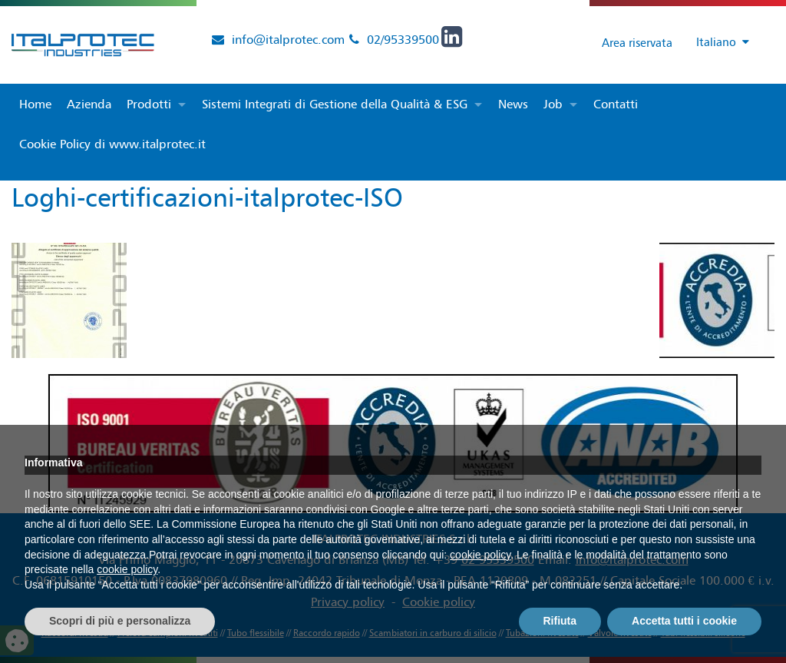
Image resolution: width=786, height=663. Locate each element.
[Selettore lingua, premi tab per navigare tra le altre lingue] (715, 43)
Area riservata (623, 42)
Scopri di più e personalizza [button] (119, 621)
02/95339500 (403, 39)
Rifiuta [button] (560, 621)
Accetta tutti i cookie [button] (684, 621)
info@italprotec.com (288, 39)
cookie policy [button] (480, 555)
